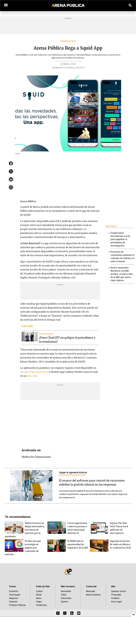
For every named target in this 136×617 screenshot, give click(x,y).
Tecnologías (68, 41)
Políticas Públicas (17, 605)
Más (113, 586)
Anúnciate (90, 591)
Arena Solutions (93, 594)
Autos (39, 598)
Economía (13, 591)
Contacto (115, 598)
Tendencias (41, 605)
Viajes (39, 601)
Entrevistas (66, 598)
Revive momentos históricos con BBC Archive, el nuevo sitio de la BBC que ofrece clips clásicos (121, 274)
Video (63, 594)
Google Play (27, 371)
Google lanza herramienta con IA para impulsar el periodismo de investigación (120, 239)
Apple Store (41, 371)
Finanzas (13, 601)
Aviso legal (116, 601)
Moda (38, 594)
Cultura (39, 591)
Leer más (27, 326)
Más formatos (68, 586)
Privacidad (116, 594)
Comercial (91, 586)
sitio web (32, 375)
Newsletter (66, 591)
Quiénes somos (118, 591)
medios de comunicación (36, 456)
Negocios (13, 598)
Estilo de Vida (43, 586)
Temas (12, 586)
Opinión (64, 601)
